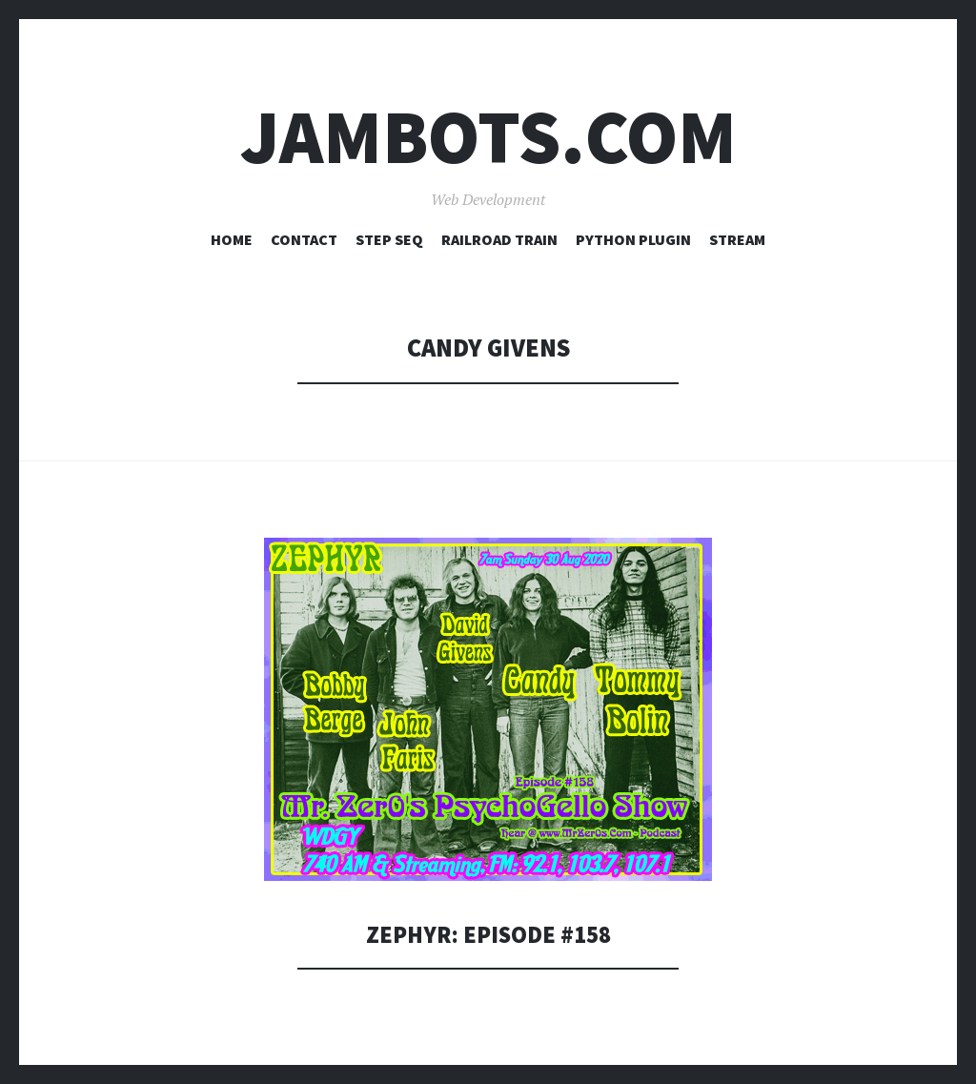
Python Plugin (633, 239)
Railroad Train (499, 239)
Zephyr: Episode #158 (488, 934)
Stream (737, 239)
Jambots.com (488, 136)
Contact (304, 239)
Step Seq (389, 239)
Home (232, 239)
